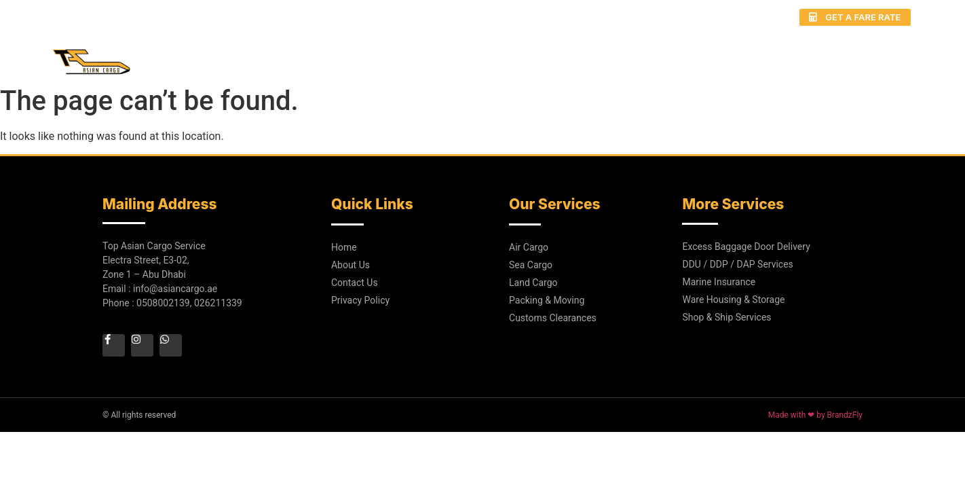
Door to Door (652, 54)
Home (414, 54)
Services (561, 54)
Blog (806, 54)
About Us (483, 54)
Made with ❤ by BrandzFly (815, 415)
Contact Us (880, 54)
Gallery (742, 54)
